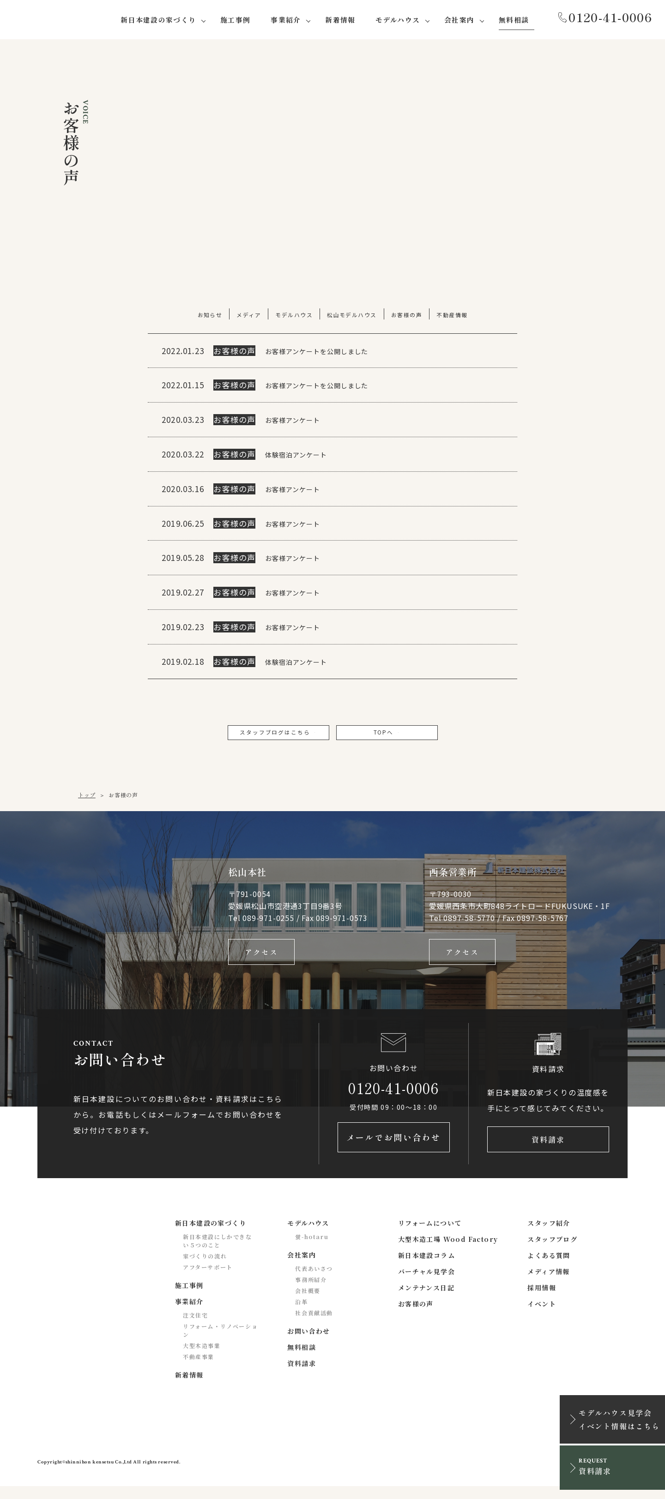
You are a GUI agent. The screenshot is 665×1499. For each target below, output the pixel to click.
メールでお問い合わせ (393, 1150)
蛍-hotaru (311, 1249)
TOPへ (387, 735)
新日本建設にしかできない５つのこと (217, 1253)
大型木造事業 (202, 1358)
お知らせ (208, 316)
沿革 (301, 1314)
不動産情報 (453, 316)
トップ (87, 799)
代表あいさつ (314, 1281)
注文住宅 (195, 1327)
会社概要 (307, 1303)
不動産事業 (198, 1369)
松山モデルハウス (352, 316)
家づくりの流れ (205, 1268)
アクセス (261, 958)
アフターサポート (208, 1279)
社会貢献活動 (314, 1325)
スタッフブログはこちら (278, 735)
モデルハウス (294, 316)
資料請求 (548, 1150)
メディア (248, 316)
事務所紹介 (310, 1292)
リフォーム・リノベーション (220, 1343)
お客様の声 (407, 316)
